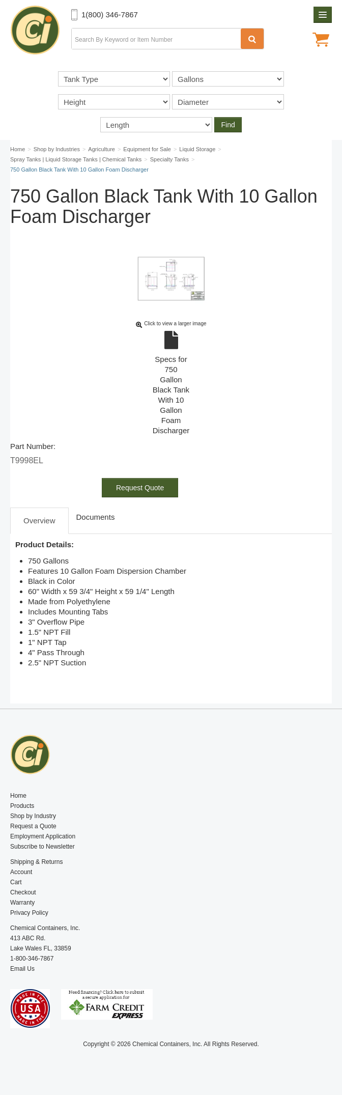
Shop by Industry (33, 816)
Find (228, 125)
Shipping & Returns (36, 861)
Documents (95, 517)
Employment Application (42, 836)
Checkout (23, 892)
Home (18, 795)
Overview (39, 520)
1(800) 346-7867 (109, 14)
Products (22, 805)
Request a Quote (33, 826)
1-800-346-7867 (31, 958)
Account (21, 872)
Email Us (22, 968)
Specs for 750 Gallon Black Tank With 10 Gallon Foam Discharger (171, 383)
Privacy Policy (29, 912)
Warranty (22, 902)
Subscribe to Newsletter (42, 846)
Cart (16, 882)
